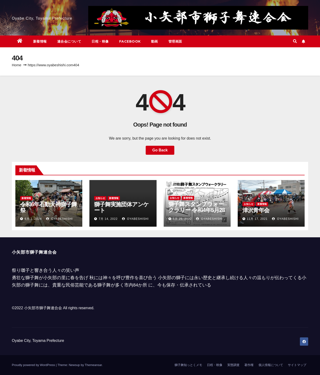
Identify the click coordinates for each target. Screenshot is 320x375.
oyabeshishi (59, 219)
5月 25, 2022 (182, 219)
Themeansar (93, 365)
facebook (130, 41)
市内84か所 (135, 284)
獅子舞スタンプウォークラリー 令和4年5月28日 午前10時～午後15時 (196, 210)
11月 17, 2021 (257, 219)
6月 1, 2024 (33, 219)
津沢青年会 (255, 210)
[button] (295, 41)
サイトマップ (297, 365)
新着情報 (40, 41)
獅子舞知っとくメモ (188, 365)
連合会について (69, 41)
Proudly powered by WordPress (34, 365)
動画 (154, 41)
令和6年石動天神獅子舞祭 (48, 207)
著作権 (249, 365)
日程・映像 (100, 41)
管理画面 (175, 41)
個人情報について (271, 365)
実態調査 (233, 365)
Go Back (160, 150)
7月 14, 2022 (108, 219)
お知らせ (100, 198)
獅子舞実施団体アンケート (121, 207)
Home (16, 65)
